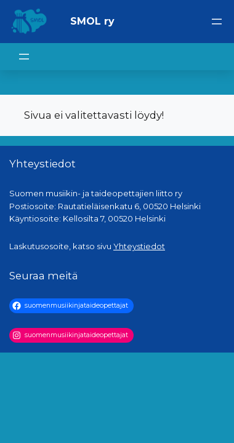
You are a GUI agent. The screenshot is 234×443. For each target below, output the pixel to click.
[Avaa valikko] (216, 21)
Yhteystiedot (139, 246)
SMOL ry (92, 21)
